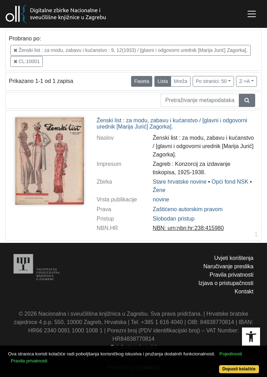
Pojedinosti (230, 353)
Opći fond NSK (230, 182)
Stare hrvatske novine (180, 182)
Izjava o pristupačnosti (226, 283)
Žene (159, 190)
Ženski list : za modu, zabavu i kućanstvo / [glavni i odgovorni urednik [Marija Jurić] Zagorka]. (172, 123)
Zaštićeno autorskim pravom (187, 209)
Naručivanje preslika (228, 266)
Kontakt (244, 291)
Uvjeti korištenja (233, 258)
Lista (162, 81)
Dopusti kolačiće (239, 369)
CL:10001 (27, 61)
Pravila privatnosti (231, 275)
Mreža (180, 81)
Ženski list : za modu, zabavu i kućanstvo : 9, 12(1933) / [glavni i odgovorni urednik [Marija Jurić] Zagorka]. (131, 50)
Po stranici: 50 (211, 81)
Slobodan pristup (173, 219)
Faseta (141, 81)
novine (161, 199)
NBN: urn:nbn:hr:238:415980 (188, 228)
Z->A (244, 81)
